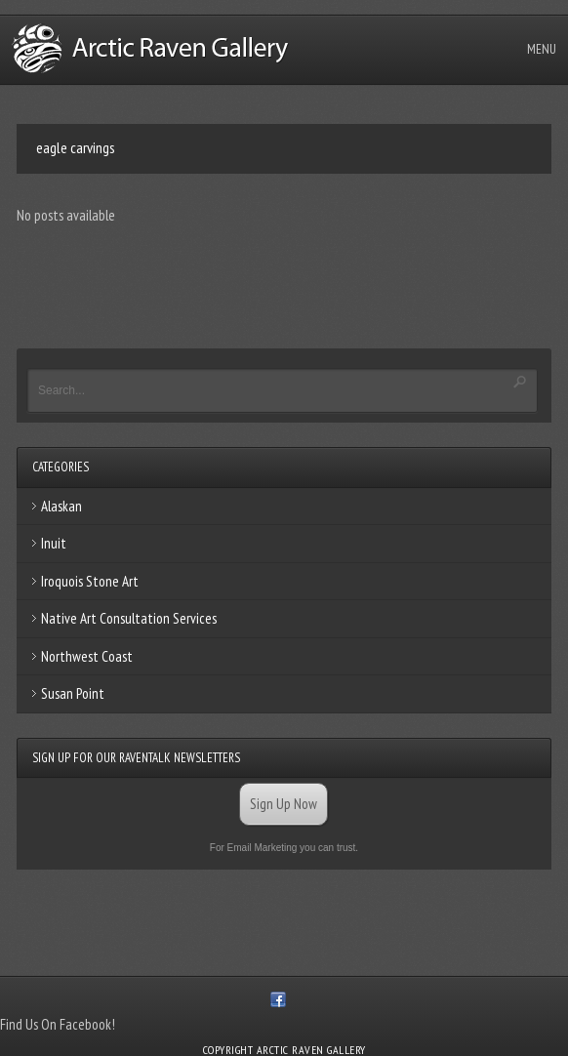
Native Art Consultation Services (129, 618)
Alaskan (61, 506)
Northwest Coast (87, 656)
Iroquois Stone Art (90, 581)
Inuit (53, 543)
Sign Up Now (283, 803)
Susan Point (72, 693)
